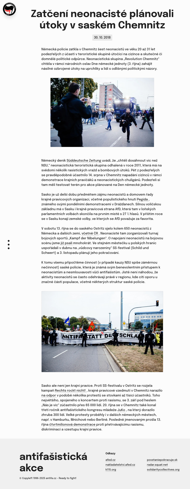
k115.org (110, 469)
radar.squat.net (157, 465)
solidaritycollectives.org (163, 469)
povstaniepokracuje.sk (162, 460)
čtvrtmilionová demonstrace (72, 424)
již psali (67, 243)
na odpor (49, 395)
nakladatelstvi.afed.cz (120, 465)
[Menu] (8, 244)
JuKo (121, 410)
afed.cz (110, 460)
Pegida (143, 199)
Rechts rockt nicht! (71, 390)
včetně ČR (90, 233)
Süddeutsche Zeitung (84, 160)
